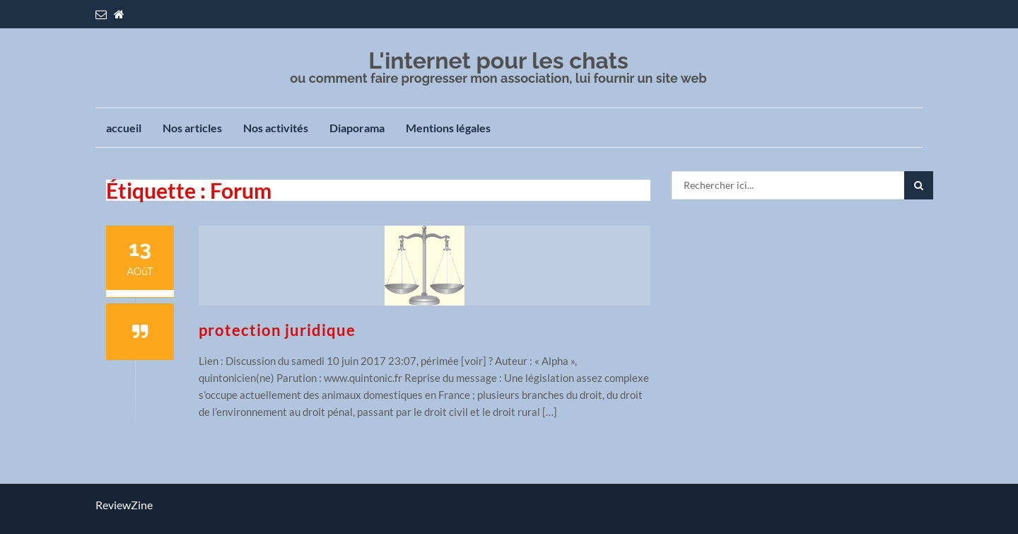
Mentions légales (448, 127)
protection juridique (277, 329)
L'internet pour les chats (498, 60)
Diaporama (357, 127)
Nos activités (275, 127)
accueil (123, 127)
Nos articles (192, 127)
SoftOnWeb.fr (243, 509)
